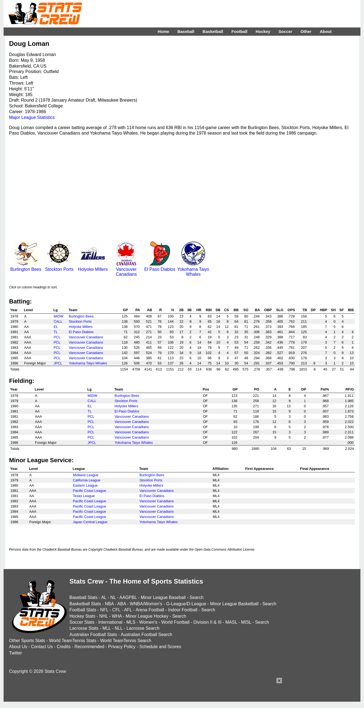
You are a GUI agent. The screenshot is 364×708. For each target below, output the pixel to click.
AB (149, 310)
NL (113, 597)
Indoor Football (182, 609)
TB (305, 310)
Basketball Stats (85, 603)
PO (256, 389)
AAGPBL (128, 597)
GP (125, 310)
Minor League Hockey (147, 616)
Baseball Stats (83, 597)
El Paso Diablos (159, 267)
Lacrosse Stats (84, 628)
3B (189, 310)
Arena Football (150, 609)
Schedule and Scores (160, 646)
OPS (291, 310)
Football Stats (82, 609)
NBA (109, 603)
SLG (279, 310)
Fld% (325, 389)
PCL (57, 337)
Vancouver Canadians (126, 269)
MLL (106, 628)
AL (104, 597)
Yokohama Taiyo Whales (193, 269)
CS (226, 310)
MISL (246, 622)
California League (86, 480)
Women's (148, 622)
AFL (128, 609)
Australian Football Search (146, 634)
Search (197, 597)
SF (341, 310)
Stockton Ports (59, 267)
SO (245, 310)
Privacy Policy (122, 646)
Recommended (89, 646)
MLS (130, 622)
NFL (104, 609)
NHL (103, 616)
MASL (231, 622)
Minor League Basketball (234, 603)
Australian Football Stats (93, 634)
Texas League (84, 496)
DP (313, 310)
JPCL (58, 363)
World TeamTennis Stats (72, 640)
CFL (116, 609)
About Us (18, 646)
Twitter (15, 653)
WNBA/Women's (146, 603)
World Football (175, 622)
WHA (117, 616)
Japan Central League (90, 522)
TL (56, 332)
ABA (121, 603)
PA (137, 310)
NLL (119, 628)
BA (257, 310)
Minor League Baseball (163, 597)
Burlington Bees (25, 267)
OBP (268, 310)
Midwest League (85, 475)
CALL (58, 321)
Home (163, 31)
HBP (323, 310)
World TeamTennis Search (125, 640)
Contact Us (42, 646)
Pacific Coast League (89, 491)
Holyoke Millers (93, 267)
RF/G (349, 389)
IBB (351, 310)
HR (198, 310)
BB (236, 310)
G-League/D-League (186, 603)
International (110, 622)
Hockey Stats (82, 616)
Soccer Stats (81, 622)
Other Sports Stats (27, 640)
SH (333, 310)
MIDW (58, 316)
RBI (209, 310)
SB (217, 310)
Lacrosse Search (143, 628)
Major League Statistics (32, 117)
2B (181, 310)
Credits (64, 646)
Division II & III (208, 622)
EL (56, 327)
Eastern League (85, 485)
